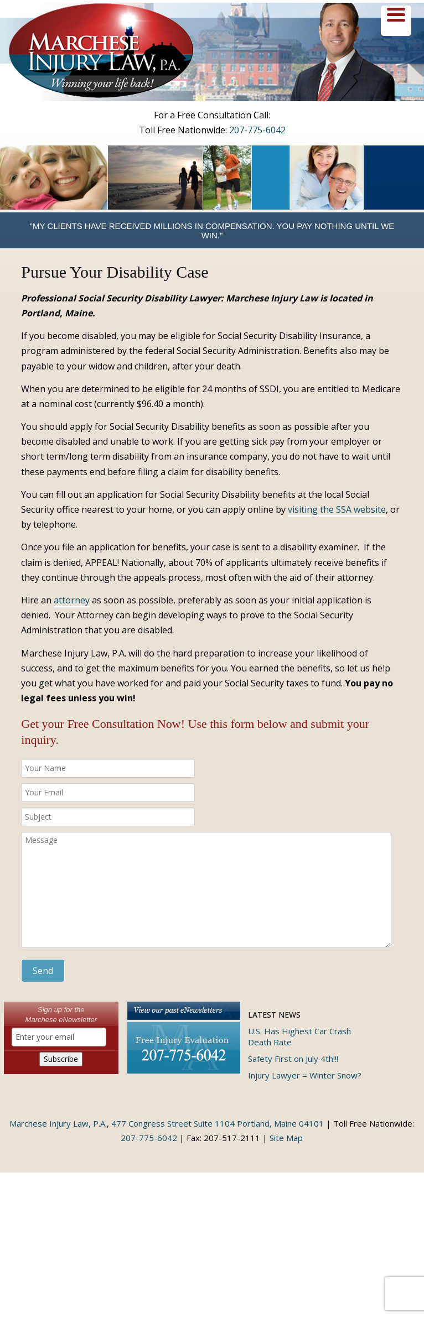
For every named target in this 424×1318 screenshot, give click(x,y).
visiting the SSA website (337, 509)
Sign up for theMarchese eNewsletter (61, 1015)
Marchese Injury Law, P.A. (58, 1123)
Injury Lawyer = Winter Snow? (304, 1075)
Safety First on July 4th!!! (293, 1058)
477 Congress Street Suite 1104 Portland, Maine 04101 (217, 1123)
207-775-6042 (257, 130)
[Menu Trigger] (396, 21)
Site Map (286, 1137)
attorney (72, 600)
